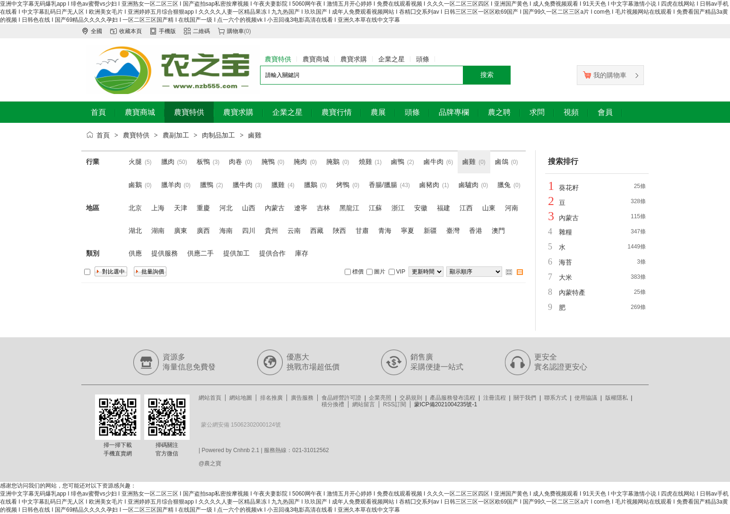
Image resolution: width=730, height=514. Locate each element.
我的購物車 (604, 75)
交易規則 (411, 397)
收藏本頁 (130, 31)
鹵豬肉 (429, 184)
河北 (226, 208)
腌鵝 (332, 161)
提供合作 (272, 253)
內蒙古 (275, 208)
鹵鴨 (397, 161)
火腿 (135, 161)
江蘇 (375, 208)
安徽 (420, 208)
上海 (158, 208)
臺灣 (453, 230)
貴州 (271, 230)
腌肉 (300, 161)
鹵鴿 (501, 161)
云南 (294, 230)
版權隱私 (616, 397)
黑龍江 (349, 208)
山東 (488, 208)
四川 (248, 230)
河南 (511, 208)
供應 (135, 253)
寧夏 (407, 230)
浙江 (398, 208)
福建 (443, 208)
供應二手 (200, 253)
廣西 (203, 230)
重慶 (203, 208)
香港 (475, 230)
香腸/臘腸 (383, 184)
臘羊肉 (171, 184)
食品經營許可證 (341, 397)
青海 (384, 230)
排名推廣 (271, 397)
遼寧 (300, 208)
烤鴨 (342, 184)
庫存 (301, 253)
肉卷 (235, 161)
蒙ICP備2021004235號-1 (445, 404)
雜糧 (565, 232)
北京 (135, 208)
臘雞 (278, 184)
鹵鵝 (135, 184)
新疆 (430, 230)
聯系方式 (555, 397)
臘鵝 (310, 184)
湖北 (135, 230)
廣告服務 (302, 397)
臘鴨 (206, 184)
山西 (248, 208)
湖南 (158, 230)
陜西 (339, 230)
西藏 (316, 230)
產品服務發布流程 (452, 397)
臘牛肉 (242, 184)
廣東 (180, 230)
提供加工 (236, 253)
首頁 (103, 135)
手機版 (167, 31)
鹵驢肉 (468, 184)
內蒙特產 (572, 292)
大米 (565, 277)
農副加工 (176, 135)
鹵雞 (254, 135)
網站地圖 (240, 397)
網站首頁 (210, 397)
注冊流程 (494, 397)
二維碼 (201, 31)
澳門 (498, 230)
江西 (466, 208)
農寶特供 (136, 135)
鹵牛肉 (433, 161)
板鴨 (203, 161)
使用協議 (585, 397)
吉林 (323, 208)
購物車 (235, 31)
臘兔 (504, 184)
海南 (226, 230)
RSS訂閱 (394, 404)
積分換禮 (333, 404)
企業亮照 (380, 397)
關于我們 (524, 397)
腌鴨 (268, 161)
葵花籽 (569, 187)
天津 (180, 208)
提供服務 (164, 253)
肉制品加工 (218, 135)
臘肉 (167, 161)
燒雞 (365, 161)
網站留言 (363, 404)
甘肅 (362, 230)
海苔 (565, 262)
